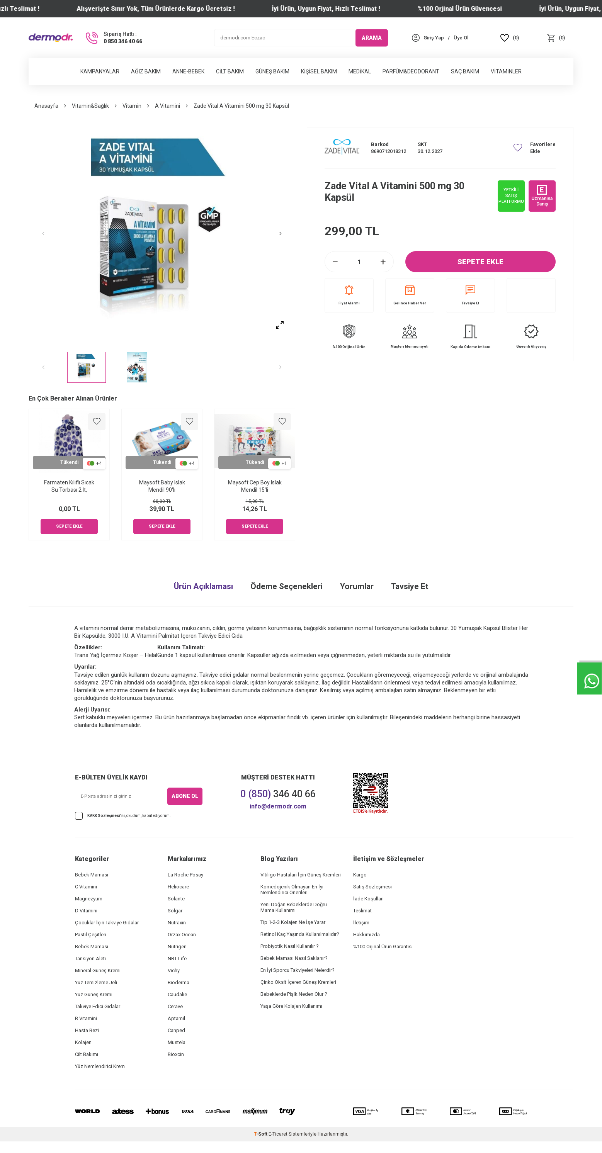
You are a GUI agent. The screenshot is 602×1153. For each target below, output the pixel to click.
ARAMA (372, 37)
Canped (176, 1030)
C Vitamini (86, 887)
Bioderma (178, 982)
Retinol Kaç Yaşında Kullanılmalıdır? (299, 934)
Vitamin (131, 106)
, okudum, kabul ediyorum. (123, 816)
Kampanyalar (99, 71)
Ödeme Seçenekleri (286, 586)
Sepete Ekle (480, 261)
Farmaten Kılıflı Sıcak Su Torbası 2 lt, (69, 486)
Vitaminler (506, 71)
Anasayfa (46, 106)
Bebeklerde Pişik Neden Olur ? (293, 994)
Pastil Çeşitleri (90, 934)
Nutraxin (177, 922)
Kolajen (83, 1042)
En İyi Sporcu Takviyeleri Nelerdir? (297, 970)
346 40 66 (278, 794)
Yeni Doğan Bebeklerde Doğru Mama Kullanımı (293, 907)
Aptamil (176, 1018)
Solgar (175, 911)
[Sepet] (556, 37)
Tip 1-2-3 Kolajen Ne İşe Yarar (292, 922)
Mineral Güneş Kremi (98, 970)
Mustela (176, 1042)
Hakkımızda (366, 934)
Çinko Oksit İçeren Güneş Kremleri (298, 982)
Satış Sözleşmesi (372, 887)
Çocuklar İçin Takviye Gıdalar (107, 922)
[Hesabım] (433, 37)
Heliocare (178, 887)
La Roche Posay (185, 875)
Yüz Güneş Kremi (93, 994)
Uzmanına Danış (542, 196)
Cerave (175, 1006)
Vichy (174, 970)
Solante (176, 899)
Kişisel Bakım (319, 71)
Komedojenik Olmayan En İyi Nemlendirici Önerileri (291, 889)
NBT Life (177, 958)
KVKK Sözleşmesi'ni (106, 815)
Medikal (360, 71)
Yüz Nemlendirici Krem (100, 1066)
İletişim (361, 922)
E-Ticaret (278, 1134)
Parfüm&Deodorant (411, 71)
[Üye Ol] (461, 37)
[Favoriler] (509, 37)
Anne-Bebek (188, 71)
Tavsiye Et (470, 295)
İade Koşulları (368, 899)
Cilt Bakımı (86, 1054)
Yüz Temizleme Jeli (96, 982)
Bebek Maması (91, 875)
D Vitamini (86, 911)
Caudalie (177, 994)
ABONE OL (185, 796)
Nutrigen (177, 946)
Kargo (360, 875)
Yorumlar (357, 586)
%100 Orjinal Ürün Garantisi (383, 946)
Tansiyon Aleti (90, 958)
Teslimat (362, 911)
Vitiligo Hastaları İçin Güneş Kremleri (300, 875)
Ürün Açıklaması (203, 586)
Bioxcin (176, 1054)
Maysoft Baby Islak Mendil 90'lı (162, 486)
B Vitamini (86, 1018)
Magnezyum (88, 899)
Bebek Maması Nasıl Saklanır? (294, 958)
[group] (162, 233)
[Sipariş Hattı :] (113, 38)
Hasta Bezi (87, 1030)
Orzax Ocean (182, 934)
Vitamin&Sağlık (90, 106)
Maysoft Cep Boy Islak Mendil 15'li (255, 486)
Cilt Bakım (230, 71)
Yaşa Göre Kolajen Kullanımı (291, 1006)
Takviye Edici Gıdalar (97, 1006)
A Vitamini (167, 106)
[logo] (51, 38)
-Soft (261, 1134)
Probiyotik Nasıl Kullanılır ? (289, 946)
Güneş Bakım (272, 71)
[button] (48, 233)
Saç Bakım (465, 71)
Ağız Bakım (146, 71)
